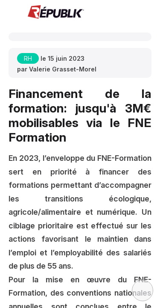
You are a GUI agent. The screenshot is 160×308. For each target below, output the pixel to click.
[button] (13, 13)
